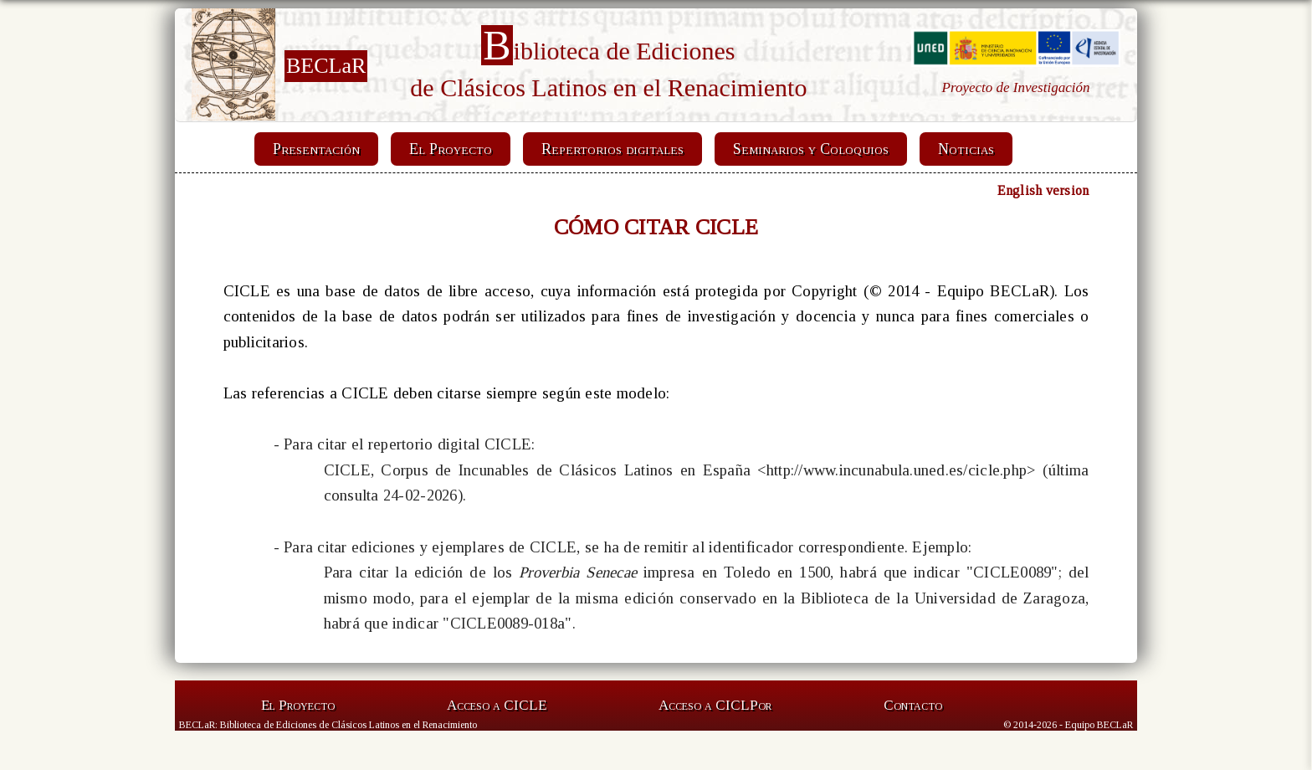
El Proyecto (450, 149)
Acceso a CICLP (715, 705)
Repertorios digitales (612, 149)
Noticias (966, 149)
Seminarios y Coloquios (811, 149)
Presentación (316, 149)
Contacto (913, 705)
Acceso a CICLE (496, 705)
